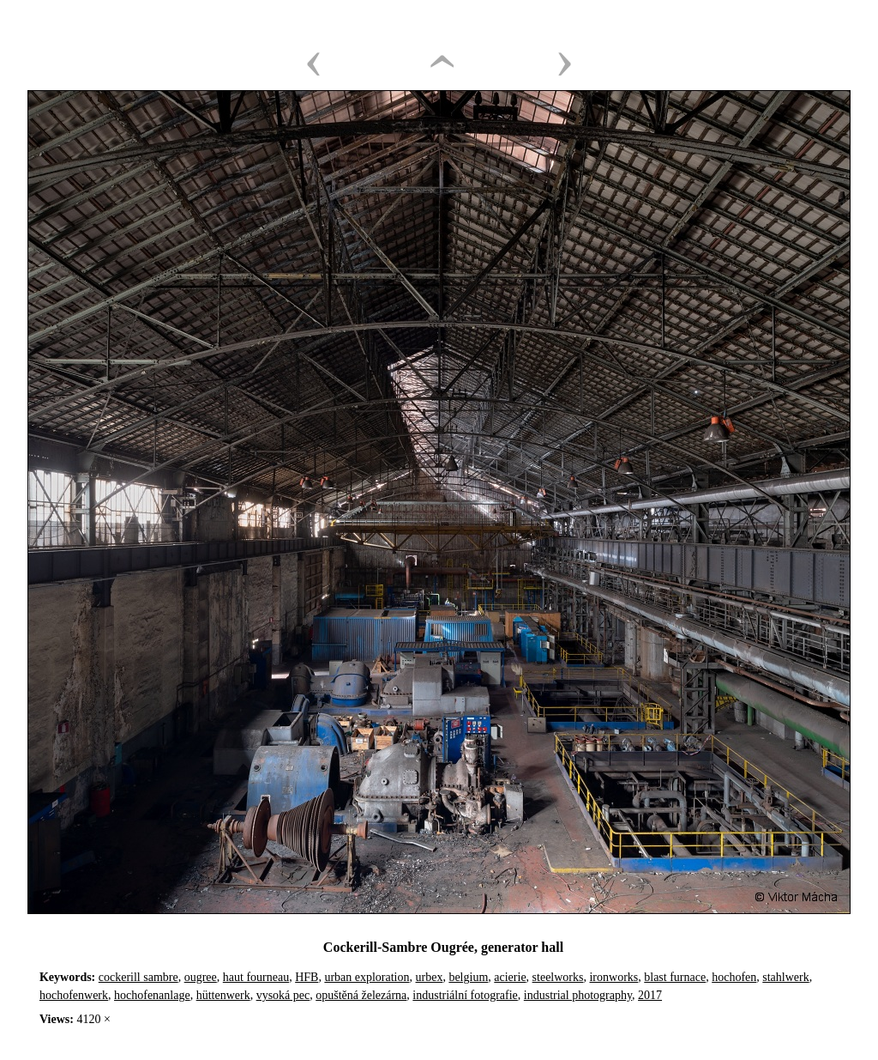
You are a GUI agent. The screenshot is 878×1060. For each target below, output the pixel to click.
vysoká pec (283, 995)
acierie (510, 977)
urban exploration (366, 977)
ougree (200, 977)
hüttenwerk (223, 995)
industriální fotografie (464, 995)
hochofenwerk (73, 995)
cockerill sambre (138, 977)
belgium (468, 977)
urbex (429, 977)
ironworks (613, 977)
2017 (650, 995)
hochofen (734, 977)
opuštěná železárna (361, 995)
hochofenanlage (152, 995)
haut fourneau (256, 977)
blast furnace (675, 977)
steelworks (558, 977)
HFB (306, 977)
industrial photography (578, 995)
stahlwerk (785, 977)
